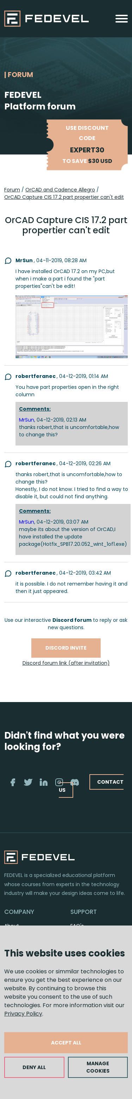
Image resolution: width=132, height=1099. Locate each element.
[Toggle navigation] (121, 19)
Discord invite (66, 647)
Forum (12, 189)
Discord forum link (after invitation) (66, 663)
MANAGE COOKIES (97, 1067)
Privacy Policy (23, 1014)
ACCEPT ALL (66, 1042)
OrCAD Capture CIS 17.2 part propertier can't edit (64, 197)
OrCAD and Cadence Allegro (60, 189)
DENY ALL (34, 1067)
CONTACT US (91, 786)
